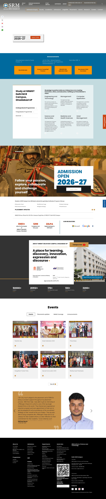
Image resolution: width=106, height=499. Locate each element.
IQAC (69, 5)
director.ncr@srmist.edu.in (79, 482)
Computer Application (46, 459)
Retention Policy (30, 483)
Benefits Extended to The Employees (32, 481)
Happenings (58, 4)
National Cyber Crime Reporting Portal (61, 459)
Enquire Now (104, 203)
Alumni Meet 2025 (74, 60)
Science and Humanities (47, 464)
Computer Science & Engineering (46, 447)
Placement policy (31, 486)
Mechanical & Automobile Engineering (47, 452)
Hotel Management (46, 463)
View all (52, 384)
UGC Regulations (60, 452)
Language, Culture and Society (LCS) (48, 468)
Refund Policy (30, 449)
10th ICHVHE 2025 (22, 70)
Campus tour (77, 245)
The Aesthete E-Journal (61, 454)
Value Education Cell (90, 2)
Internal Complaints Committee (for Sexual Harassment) (33, 466)
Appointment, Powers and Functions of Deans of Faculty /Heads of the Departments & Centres (33, 471)
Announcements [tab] (72, 314)
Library (65, 4)
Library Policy (30, 484)
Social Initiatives (16, 453)
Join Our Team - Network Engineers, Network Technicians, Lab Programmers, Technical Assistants (52, 62)
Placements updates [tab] (43, 314)
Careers (58, 455)
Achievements (16, 451)
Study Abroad (47, 4)
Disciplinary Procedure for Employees (32, 477)
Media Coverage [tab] (58, 314)
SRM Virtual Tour (60, 461)
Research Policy (30, 467)
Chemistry (44, 455)
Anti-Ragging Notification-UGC (63, 447)
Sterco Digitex (89, 492)
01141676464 (80, 480)
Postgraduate (15, 461)
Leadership (15, 447)
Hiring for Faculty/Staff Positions (43, 70)
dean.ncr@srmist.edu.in (79, 468)
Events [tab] (31, 314)
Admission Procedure (31, 446)
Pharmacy (44, 466)
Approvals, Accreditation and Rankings (18, 450)
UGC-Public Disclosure (61, 451)
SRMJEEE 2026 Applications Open (63, 70)
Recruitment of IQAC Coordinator (83, 70)
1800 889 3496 (81, 466)
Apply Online (35, 37)
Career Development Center (47, 458)
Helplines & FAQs (30, 452)
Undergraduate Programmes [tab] (25, 108)
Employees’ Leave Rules (32, 475)
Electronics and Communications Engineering (48, 449)
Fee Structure (30, 447)
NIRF (54, 275)
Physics (43, 453)
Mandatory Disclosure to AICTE (63, 449)
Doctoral (14, 462)
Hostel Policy (30, 463)
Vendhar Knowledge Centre (34, 4)
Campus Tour (30, 454)
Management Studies (46, 461)
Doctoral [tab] (18, 116)
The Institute (15, 446)
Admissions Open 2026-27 (75, 2)
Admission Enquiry (32, 9)
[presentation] (94, 209)
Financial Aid (30, 451)
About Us (23, 4)
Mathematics (44, 456)
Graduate (14, 459)
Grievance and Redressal (32, 479)
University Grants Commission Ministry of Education (41, 276)
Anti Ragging (59, 446)
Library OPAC (59, 457)
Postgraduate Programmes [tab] (24, 112)
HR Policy (29, 473)
